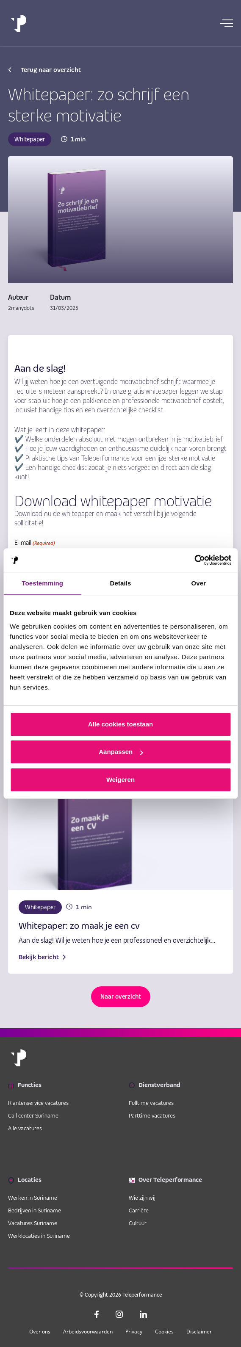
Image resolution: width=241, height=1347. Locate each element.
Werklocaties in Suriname (39, 1235)
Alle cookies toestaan (120, 724)
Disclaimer (199, 1331)
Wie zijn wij (142, 1197)
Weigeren (120, 779)
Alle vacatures (25, 1128)
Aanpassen (121, 751)
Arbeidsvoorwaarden (88, 1331)
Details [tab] (120, 583)
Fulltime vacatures (151, 1102)
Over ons (39, 1331)
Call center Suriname (33, 1115)
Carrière (139, 1210)
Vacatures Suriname (32, 1223)
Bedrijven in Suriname (34, 1210)
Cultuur (138, 1223)
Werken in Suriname (32, 1197)
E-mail (34, 543)
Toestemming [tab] (42, 583)
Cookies (164, 1331)
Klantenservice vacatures (38, 1102)
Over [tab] (198, 583)
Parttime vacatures (152, 1115)
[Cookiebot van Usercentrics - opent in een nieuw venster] (194, 560)
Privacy (133, 1331)
